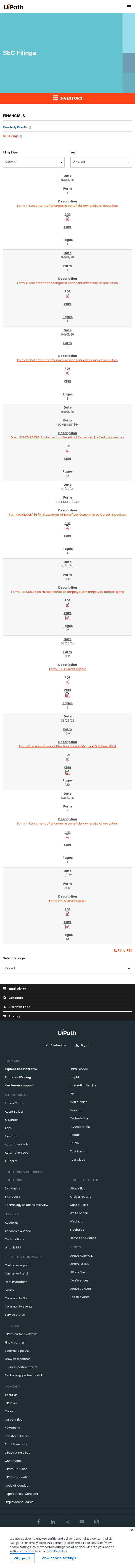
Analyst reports (80, 1197)
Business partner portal (21, 1367)
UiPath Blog (77, 1188)
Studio (74, 1143)
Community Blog (17, 1298)
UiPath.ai (11, 1403)
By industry (12, 1188)
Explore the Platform (21, 1069)
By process (12, 1197)
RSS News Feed (16, 1007)
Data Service (79, 1069)
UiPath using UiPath (18, 1453)
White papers (79, 1213)
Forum (9, 1290)
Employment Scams (19, 1502)
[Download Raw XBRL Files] (67, 618)
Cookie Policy (57, 1557)
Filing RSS (122, 950)
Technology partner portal (23, 1375)
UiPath (77, 1272)
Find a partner (14, 1343)
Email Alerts (14, 989)
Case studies (79, 1205)
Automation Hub (16, 1144)
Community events (18, 1307)
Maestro (75, 1110)
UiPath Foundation (17, 1477)
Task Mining (78, 1151)
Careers (10, 1411)
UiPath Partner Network (21, 1334)
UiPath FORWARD (81, 1256)
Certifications (14, 1239)
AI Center (11, 1120)
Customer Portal (16, 1273)
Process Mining (80, 1127)
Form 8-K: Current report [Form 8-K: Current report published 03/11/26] (67, 901)
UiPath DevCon (80, 1289)
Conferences (79, 1280)
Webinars (76, 1221)
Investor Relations (17, 1436)
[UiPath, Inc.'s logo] (67, 1032)
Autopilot (11, 1161)
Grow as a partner (17, 1359)
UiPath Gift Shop (16, 1469)
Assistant (11, 1136)
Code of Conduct (17, 1486)
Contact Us (55, 1045)
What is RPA (13, 1247)
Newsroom (12, 1428)
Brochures (77, 1230)
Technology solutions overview (26, 1205)
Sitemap (12, 1016)
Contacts (13, 998)
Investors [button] (67, 98)
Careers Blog (13, 1420)
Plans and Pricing (18, 1077)
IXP (72, 1094)
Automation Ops (16, 1153)
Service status (15, 1315)
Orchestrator (79, 1118)
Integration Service (83, 1085)
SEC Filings (10, 136)
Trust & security (16, 1444)
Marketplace (78, 1102)
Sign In (83, 1045)
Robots (75, 1135)
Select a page (14, 958)
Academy (11, 1223)
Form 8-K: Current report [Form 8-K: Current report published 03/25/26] (67, 669)
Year (74, 152)
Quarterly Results (15, 127)
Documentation (16, 1282)
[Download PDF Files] (67, 218)
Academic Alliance (18, 1231)
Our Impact (13, 1461)
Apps (8, 1128)
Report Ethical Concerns (22, 1494)
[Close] (132, 1536)
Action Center (15, 1103)
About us (11, 1395)
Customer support (19, 1085)
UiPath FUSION (79, 1264)
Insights (75, 1077)
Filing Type (10, 152)
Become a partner (18, 1351)
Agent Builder (14, 1112)
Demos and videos (83, 1238)
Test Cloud (77, 1160)
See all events (79, 1297)
